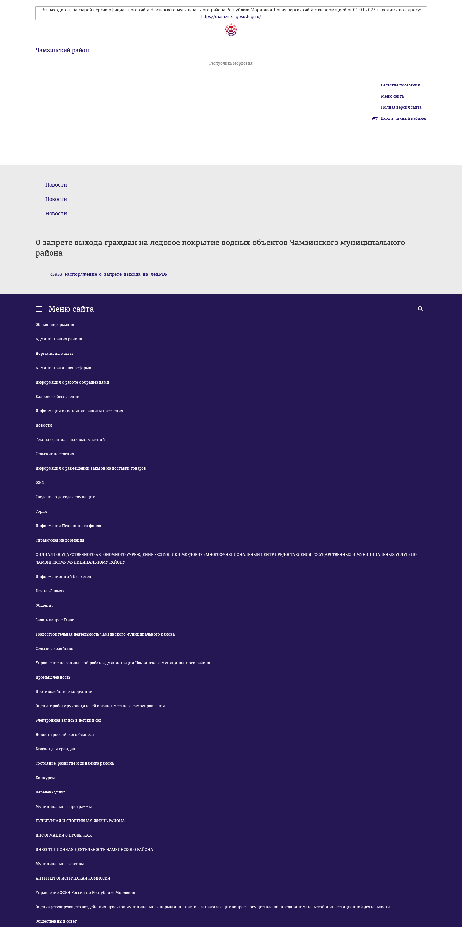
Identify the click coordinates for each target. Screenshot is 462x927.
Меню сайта (392, 96)
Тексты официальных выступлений (70, 439)
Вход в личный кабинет (404, 118)
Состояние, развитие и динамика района (75, 763)
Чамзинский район (62, 50)
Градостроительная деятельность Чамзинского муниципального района (105, 634)
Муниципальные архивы (60, 864)
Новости (56, 185)
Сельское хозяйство (54, 648)
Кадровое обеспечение (57, 396)
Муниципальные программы (64, 806)
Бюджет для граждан (55, 749)
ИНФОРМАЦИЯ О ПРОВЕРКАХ (64, 835)
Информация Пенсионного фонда (68, 526)
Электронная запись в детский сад (68, 720)
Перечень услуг (50, 792)
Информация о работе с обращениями (72, 382)
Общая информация (55, 324)
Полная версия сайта (401, 107)
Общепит (44, 605)
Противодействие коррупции (64, 691)
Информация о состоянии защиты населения (79, 411)
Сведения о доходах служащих (65, 497)
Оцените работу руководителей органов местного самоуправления (100, 706)
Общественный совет (56, 921)
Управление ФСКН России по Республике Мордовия (85, 892)
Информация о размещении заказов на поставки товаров (91, 468)
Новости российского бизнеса (65, 734)
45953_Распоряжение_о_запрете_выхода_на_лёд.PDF (109, 274)
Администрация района (59, 339)
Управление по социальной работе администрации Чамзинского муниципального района (123, 663)
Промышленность (53, 677)
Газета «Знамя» (50, 591)
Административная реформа (63, 368)
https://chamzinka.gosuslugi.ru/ (231, 16)
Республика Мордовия (231, 63)
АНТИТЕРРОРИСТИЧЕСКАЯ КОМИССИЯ (73, 878)
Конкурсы (45, 778)
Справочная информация (60, 540)
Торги (41, 511)
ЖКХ (40, 482)
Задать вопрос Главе (55, 620)
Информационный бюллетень (64, 576)
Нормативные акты (54, 353)
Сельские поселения (400, 85)
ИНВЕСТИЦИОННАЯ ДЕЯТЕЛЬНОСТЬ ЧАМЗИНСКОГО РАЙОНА (94, 849)
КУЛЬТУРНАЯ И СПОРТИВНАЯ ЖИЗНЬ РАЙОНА (80, 821)
